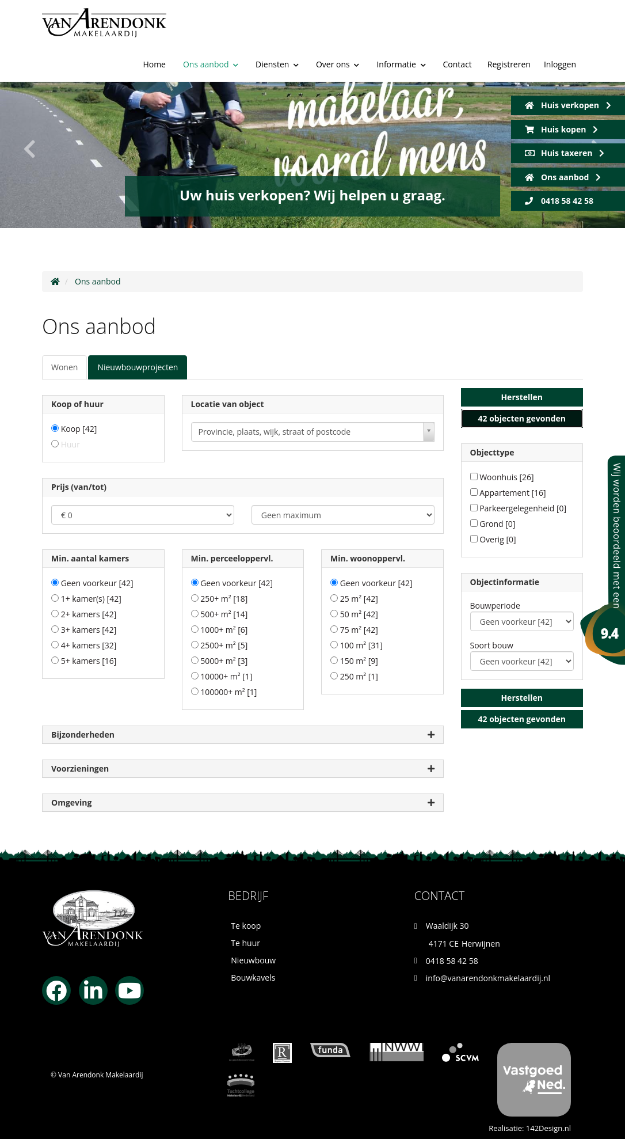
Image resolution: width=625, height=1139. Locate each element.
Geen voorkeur (97, 583)
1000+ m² (223, 629)
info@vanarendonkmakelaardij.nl (488, 978)
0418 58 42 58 (559, 200)
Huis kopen (561, 129)
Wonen (64, 367)
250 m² (359, 676)
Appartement (512, 492)
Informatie (400, 18)
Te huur (245, 942)
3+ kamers (89, 629)
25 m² (359, 598)
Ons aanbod (210, 18)
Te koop (246, 925)
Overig (497, 539)
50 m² (359, 614)
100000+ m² (228, 691)
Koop (79, 428)
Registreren (509, 19)
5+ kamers (89, 660)
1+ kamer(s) (91, 598)
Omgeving (243, 803)
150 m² (359, 660)
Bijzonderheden (243, 735)
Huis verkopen (568, 105)
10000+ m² (226, 676)
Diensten (277, 18)
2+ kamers (89, 614)
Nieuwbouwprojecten (137, 367)
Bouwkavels (253, 977)
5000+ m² (223, 660)
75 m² (359, 629)
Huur (70, 444)
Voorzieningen (243, 769)
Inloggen (560, 19)
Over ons (337, 18)
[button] (522, 397)
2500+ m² (223, 645)
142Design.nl (548, 1128)
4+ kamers (89, 645)
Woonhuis (506, 477)
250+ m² (223, 598)
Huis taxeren (565, 152)
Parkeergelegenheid (522, 508)
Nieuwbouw (253, 960)
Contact (457, 18)
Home (154, 18)
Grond (497, 523)
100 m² (361, 645)
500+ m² (223, 614)
